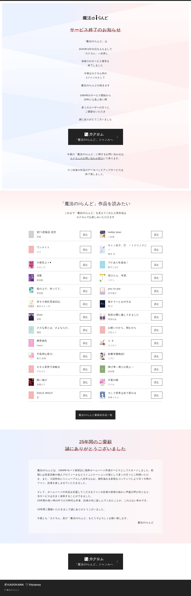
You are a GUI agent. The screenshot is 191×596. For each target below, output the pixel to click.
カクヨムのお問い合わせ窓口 (86, 158)
